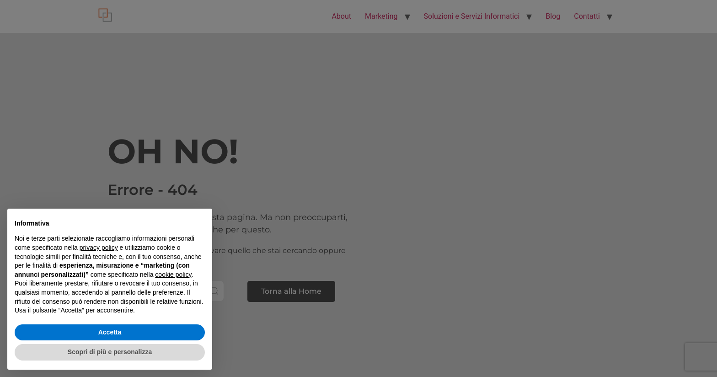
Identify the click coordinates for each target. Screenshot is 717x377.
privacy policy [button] (99, 247)
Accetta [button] (110, 332)
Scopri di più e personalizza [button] (110, 351)
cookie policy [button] (173, 274)
